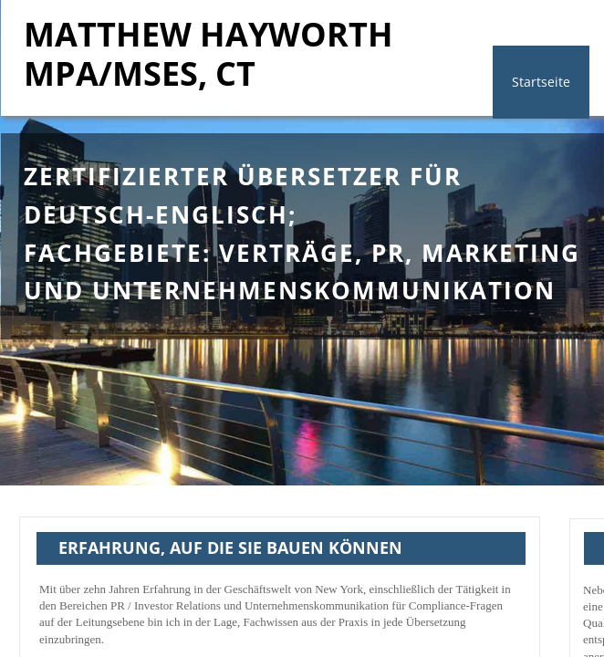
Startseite (541, 81)
